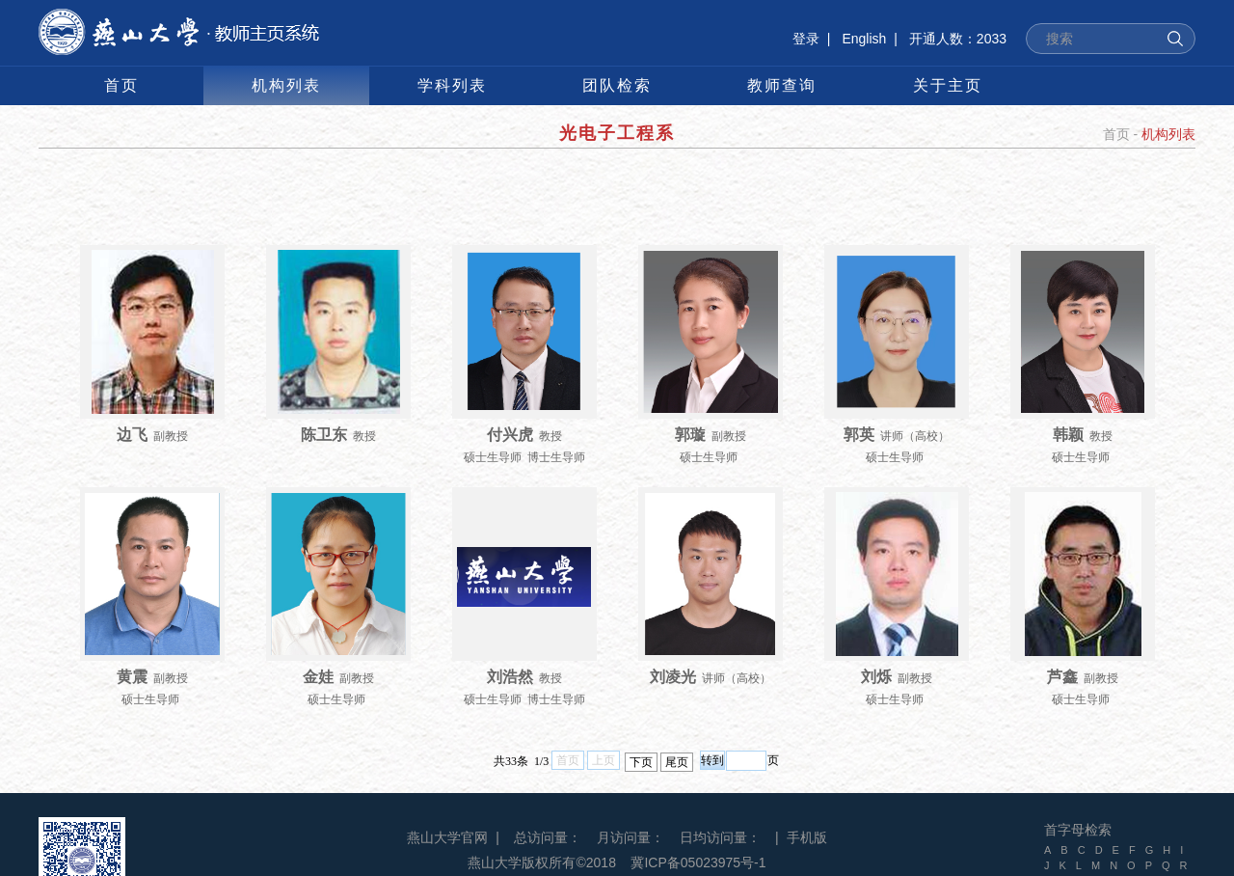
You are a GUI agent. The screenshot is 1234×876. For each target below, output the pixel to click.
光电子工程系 (617, 133)
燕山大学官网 (447, 837)
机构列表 (1168, 134)
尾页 (676, 762)
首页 (1116, 134)
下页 (641, 762)
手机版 (807, 837)
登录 (805, 38)
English (864, 38)
